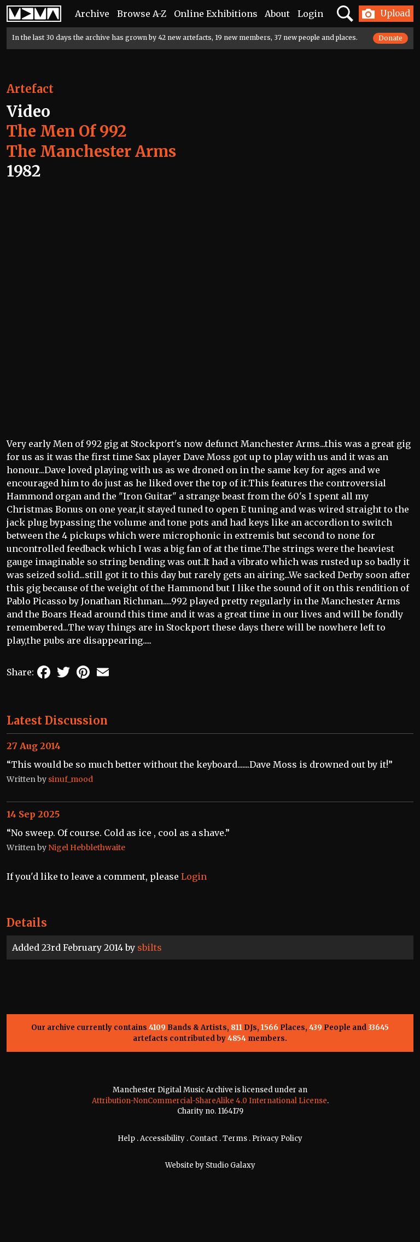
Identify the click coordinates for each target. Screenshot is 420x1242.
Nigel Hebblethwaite (86, 847)
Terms (235, 1138)
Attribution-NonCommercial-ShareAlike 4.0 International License (209, 1100)
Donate (390, 38)
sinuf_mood (70, 779)
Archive (92, 13)
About (277, 13)
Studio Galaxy (230, 1165)
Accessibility (162, 1138)
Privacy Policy (277, 1138)
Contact (204, 1138)
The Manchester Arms (91, 151)
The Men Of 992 (66, 131)
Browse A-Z (141, 13)
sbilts (149, 947)
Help (126, 1138)
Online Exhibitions (216, 13)
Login (310, 13)
